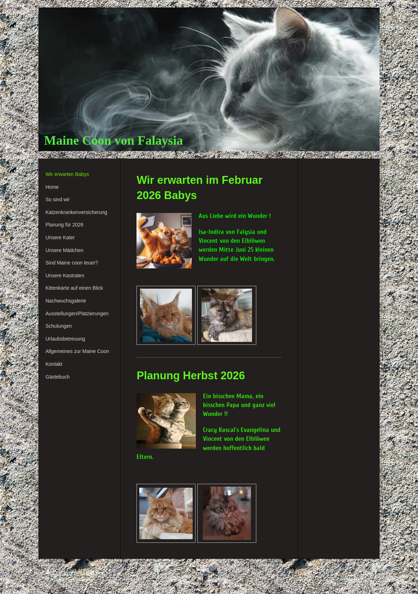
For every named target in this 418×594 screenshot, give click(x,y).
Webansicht (360, 580)
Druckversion (64, 573)
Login (366, 573)
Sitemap (95, 573)
